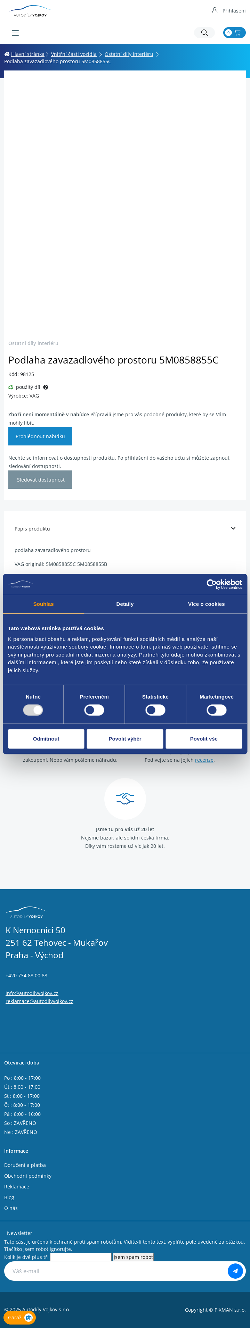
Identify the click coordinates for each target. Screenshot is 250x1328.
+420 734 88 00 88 (26, 975)
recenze (204, 760)
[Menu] (15, 33)
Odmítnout (46, 739)
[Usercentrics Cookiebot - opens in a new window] (211, 584)
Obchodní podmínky (27, 1175)
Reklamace (16, 1186)
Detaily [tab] (125, 604)
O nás (11, 1208)
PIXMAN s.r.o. (230, 1309)
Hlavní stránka (24, 54)
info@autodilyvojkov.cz (32, 993)
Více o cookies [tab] (206, 604)
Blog (9, 1197)
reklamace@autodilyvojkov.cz (39, 1001)
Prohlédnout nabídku (40, 436)
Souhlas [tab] (43, 604)
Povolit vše (204, 739)
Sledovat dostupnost (40, 479)
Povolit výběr (124, 739)
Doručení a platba (25, 1165)
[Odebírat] (235, 1271)
